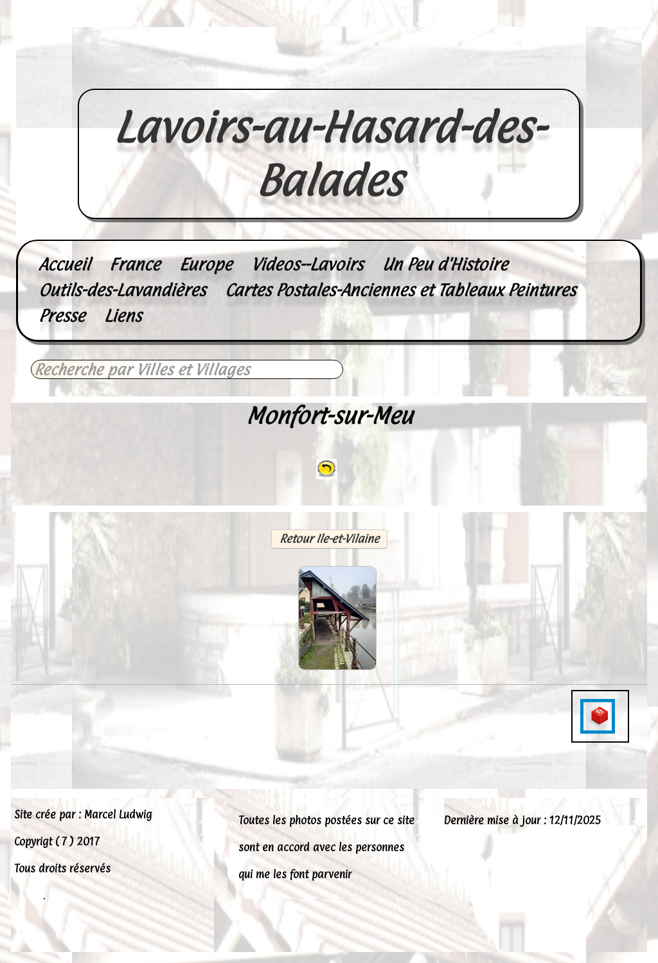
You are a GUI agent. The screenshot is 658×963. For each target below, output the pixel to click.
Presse (62, 316)
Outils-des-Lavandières (122, 290)
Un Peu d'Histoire (445, 264)
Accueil (64, 264)
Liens (122, 316)
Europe (205, 264)
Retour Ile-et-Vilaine (329, 538)
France (134, 264)
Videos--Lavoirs (307, 264)
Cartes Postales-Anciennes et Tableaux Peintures (400, 290)
